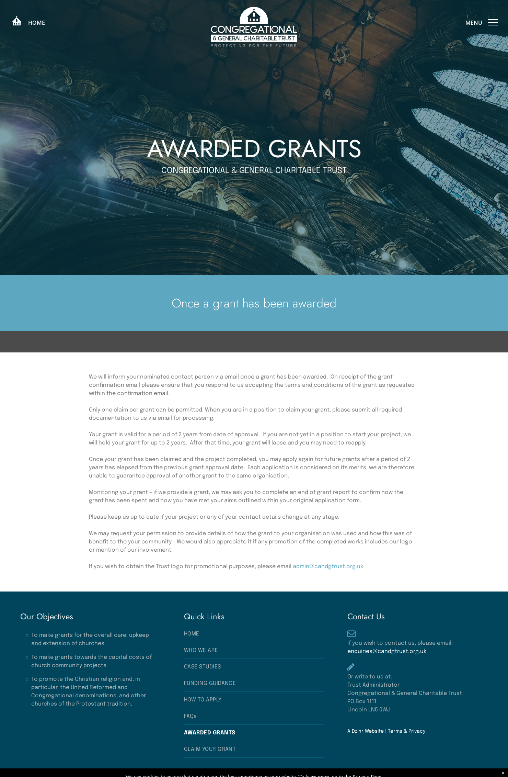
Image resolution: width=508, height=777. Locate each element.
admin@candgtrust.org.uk (328, 567)
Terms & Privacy (406, 731)
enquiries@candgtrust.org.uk (386, 651)
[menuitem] (254, 634)
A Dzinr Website (365, 731)
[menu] (493, 22)
